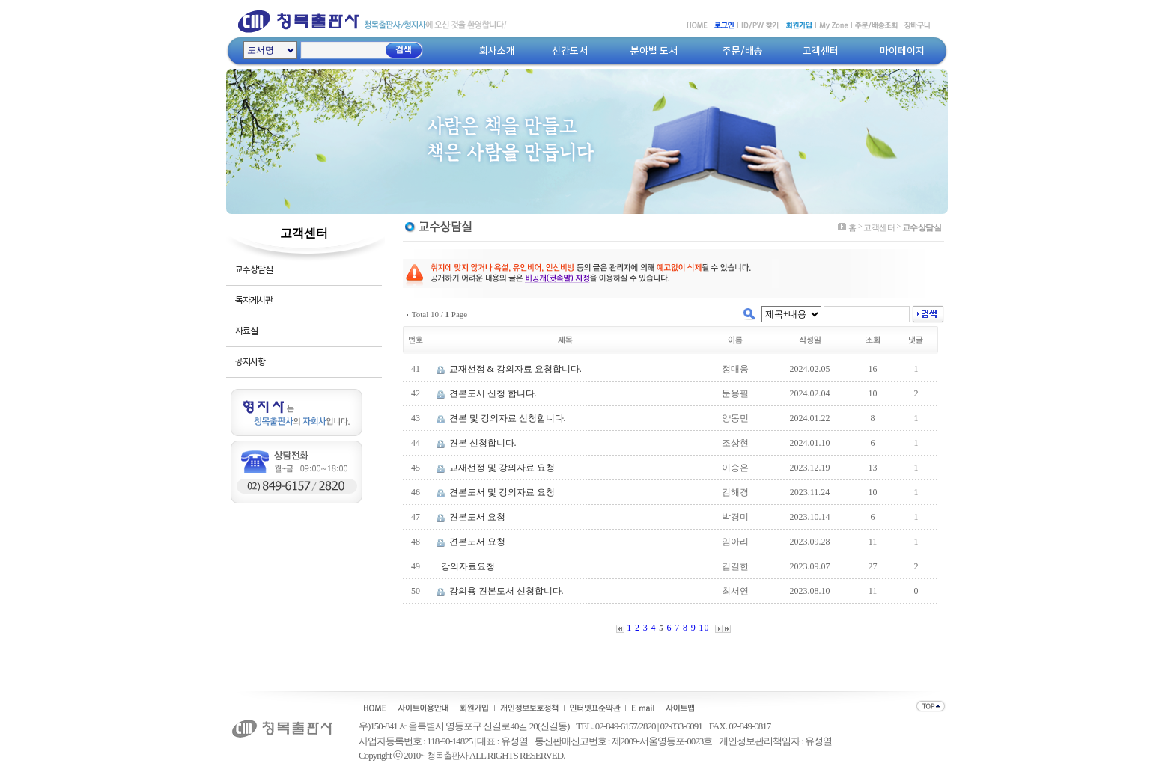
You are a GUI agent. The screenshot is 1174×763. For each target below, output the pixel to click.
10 (704, 627)
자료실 (246, 331)
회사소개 (497, 51)
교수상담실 (254, 270)
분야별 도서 (654, 51)
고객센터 (821, 51)
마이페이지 (902, 51)
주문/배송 (743, 51)
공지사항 (250, 362)
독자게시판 (254, 300)
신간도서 (570, 51)
